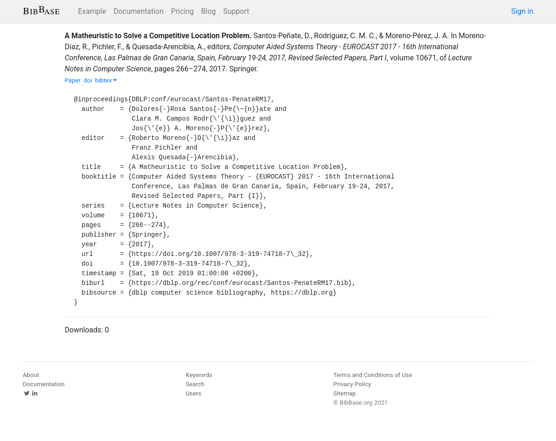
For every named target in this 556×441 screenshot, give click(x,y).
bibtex (106, 80)
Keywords (199, 374)
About (31, 374)
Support (236, 11)
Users (193, 393)
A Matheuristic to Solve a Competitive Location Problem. (158, 35)
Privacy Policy (352, 384)
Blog (208, 11)
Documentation (139, 11)
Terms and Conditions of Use (372, 374)
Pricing (182, 11)
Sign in (522, 11)
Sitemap (344, 393)
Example (92, 11)
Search (195, 384)
